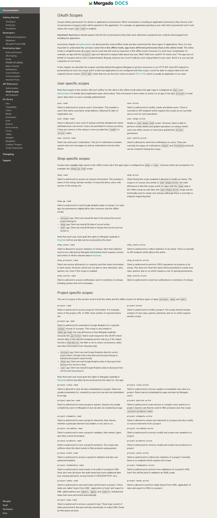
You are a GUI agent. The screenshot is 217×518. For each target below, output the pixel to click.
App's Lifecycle (12, 66)
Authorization (63, 93)
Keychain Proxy (12, 80)
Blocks (9, 114)
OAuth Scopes (12, 92)
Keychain (61, 240)
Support (7, 160)
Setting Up (10, 25)
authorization (85, 44)
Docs (5, 513)
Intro (8, 103)
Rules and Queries (14, 52)
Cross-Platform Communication (13, 74)
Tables (9, 134)
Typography (11, 107)
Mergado (7, 501)
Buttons (9, 124)
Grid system (11, 117)
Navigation (10, 141)
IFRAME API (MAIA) (14, 63)
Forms (8, 131)
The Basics (11, 22)
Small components (14, 148)
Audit (5, 505)
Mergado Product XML (16, 44)
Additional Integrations (16, 37)
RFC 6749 (141, 74)
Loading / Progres (14, 144)
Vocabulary (11, 28)
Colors (8, 110)
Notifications (11, 69)
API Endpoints (12, 95)
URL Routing (11, 56)
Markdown (10, 40)
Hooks (8, 59)
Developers (8, 509)
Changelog (8, 154)
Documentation (10, 10)
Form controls (12, 127)
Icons (8, 121)
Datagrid (9, 138)
